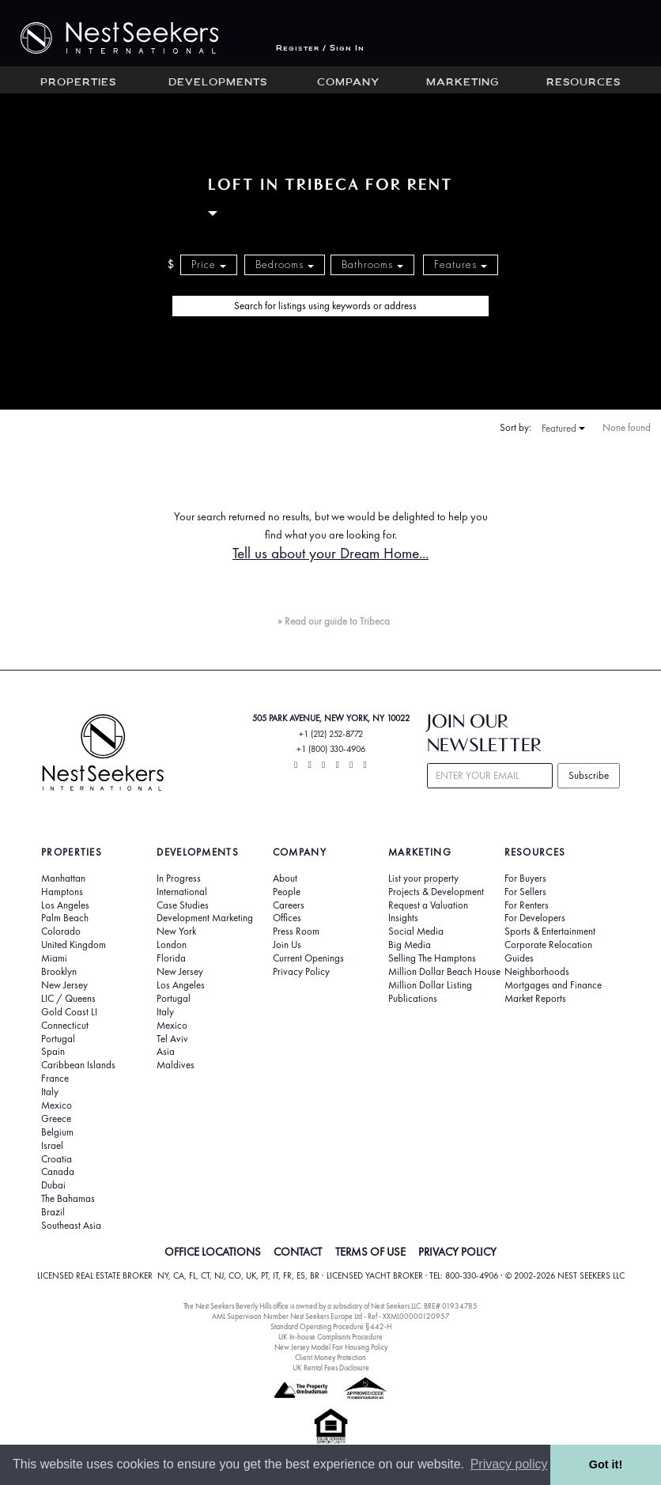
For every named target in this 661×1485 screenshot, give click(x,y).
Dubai (53, 1185)
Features (460, 264)
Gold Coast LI (69, 1012)
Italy (50, 1092)
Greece (56, 1119)
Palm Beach (65, 918)
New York (176, 931)
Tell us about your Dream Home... (330, 553)
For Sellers (525, 892)
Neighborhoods (536, 971)
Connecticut (65, 1025)
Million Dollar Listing (430, 985)
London (172, 945)
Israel (52, 1145)
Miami (54, 958)
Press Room (296, 931)
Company (348, 83)
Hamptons (62, 892)
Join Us (287, 945)
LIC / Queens (68, 998)
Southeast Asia (71, 1225)
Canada (57, 1172)
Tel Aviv (172, 1039)
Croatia (56, 1159)
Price (208, 264)
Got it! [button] (605, 1464)
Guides (519, 958)
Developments (217, 83)
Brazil (53, 1212)
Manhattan (63, 878)
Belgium (57, 1132)
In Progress (179, 878)
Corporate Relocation (548, 945)
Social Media (416, 931)
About (285, 878)
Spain (53, 1051)
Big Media (409, 945)
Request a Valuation (428, 905)
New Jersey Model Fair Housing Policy (330, 1347)
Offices (287, 918)
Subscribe (588, 775)
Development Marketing (205, 918)
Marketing (462, 83)
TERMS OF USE (370, 1252)
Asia (166, 1051)
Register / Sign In (320, 48)
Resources (583, 83)
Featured (563, 428)
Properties (78, 83)
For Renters (526, 905)
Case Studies (183, 905)
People (286, 892)
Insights (403, 918)
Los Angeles (65, 905)
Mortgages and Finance (553, 985)
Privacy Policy (301, 971)
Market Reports (535, 998)
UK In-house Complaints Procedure (330, 1337)
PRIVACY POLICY (457, 1252)
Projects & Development (436, 892)
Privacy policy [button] (509, 1464)
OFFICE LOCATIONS (212, 1252)
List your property (423, 878)
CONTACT (298, 1252)
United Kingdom (73, 945)
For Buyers (525, 878)
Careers (288, 905)
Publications (412, 998)
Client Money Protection (330, 1357)
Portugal (58, 1039)
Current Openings (308, 958)
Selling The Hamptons (432, 958)
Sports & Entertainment (549, 931)
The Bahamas (68, 1198)
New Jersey (64, 985)
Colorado (61, 931)
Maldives (176, 1065)
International (182, 892)
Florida (171, 958)
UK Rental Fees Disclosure (331, 1367)
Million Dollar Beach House (444, 971)
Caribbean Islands (78, 1065)
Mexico (56, 1105)
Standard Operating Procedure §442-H (330, 1326)
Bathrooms (372, 264)
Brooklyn (59, 971)
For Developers (534, 918)
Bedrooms (284, 264)
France (55, 1078)
